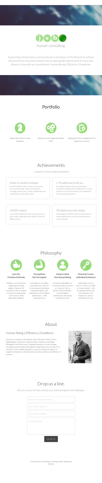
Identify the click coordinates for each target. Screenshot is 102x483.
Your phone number (37, 413)
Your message (35, 421)
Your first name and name (40, 399)
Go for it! (51, 439)
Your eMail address (37, 406)
